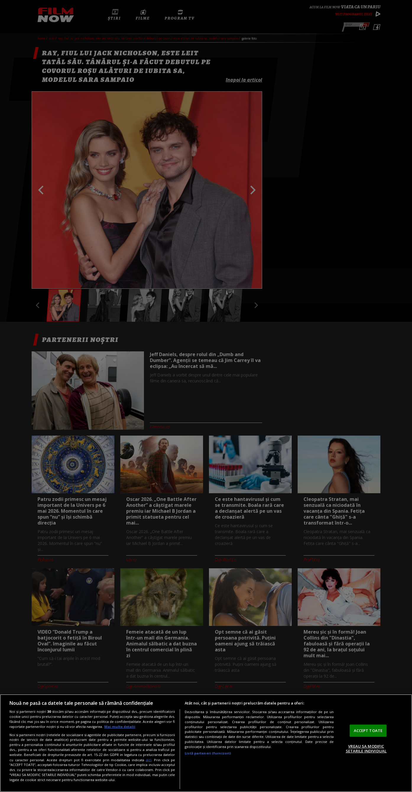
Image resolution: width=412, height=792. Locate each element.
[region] (206, 743)
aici (148, 759)
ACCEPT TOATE (368, 730)
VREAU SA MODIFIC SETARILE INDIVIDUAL (366, 749)
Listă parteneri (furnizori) (208, 753)
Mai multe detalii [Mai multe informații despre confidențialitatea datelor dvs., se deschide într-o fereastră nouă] (119, 726)
